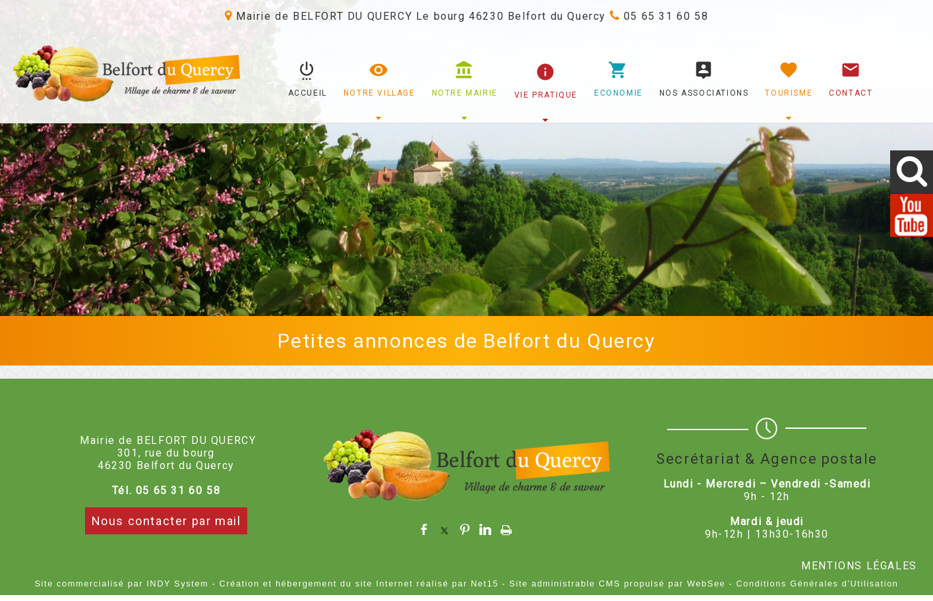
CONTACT (850, 93)
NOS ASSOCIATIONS (704, 93)
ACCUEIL (307, 93)
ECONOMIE (618, 93)
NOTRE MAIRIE (465, 93)
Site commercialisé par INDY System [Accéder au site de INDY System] (121, 583)
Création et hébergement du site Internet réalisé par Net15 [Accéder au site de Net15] (359, 583)
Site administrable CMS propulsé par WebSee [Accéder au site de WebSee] (617, 583)
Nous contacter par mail (166, 521)
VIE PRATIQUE (546, 95)
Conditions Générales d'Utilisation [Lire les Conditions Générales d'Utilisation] (818, 583)
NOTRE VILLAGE (379, 93)
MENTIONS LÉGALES (859, 565)
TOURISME (788, 93)
